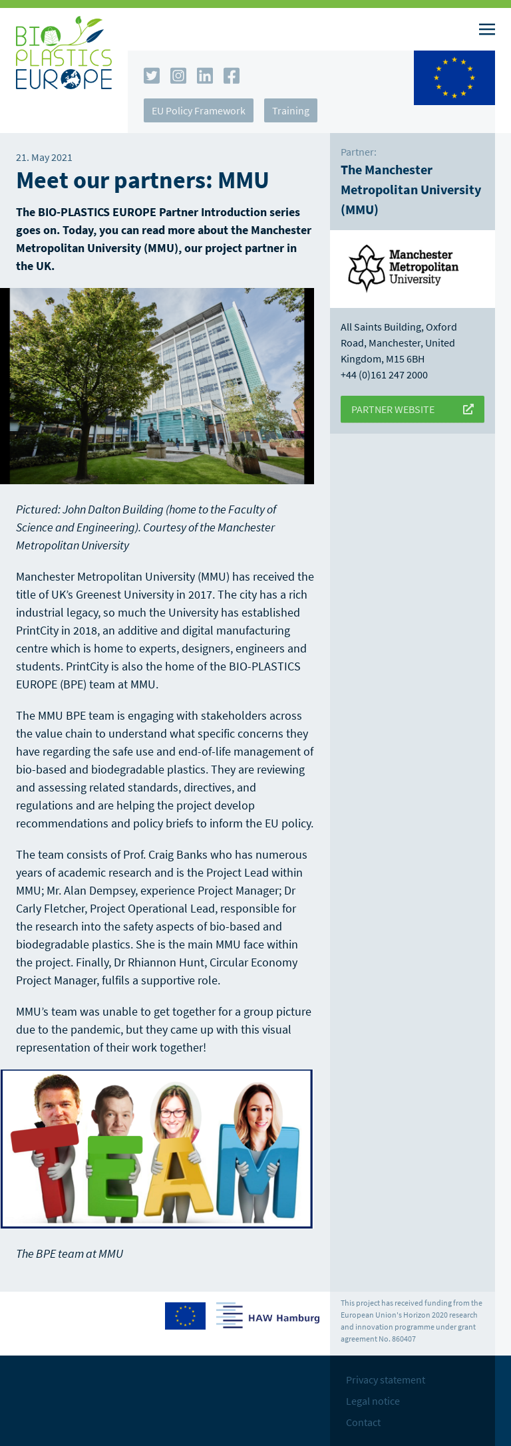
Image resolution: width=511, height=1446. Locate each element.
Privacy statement (385, 1379)
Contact (363, 1422)
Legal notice (373, 1400)
